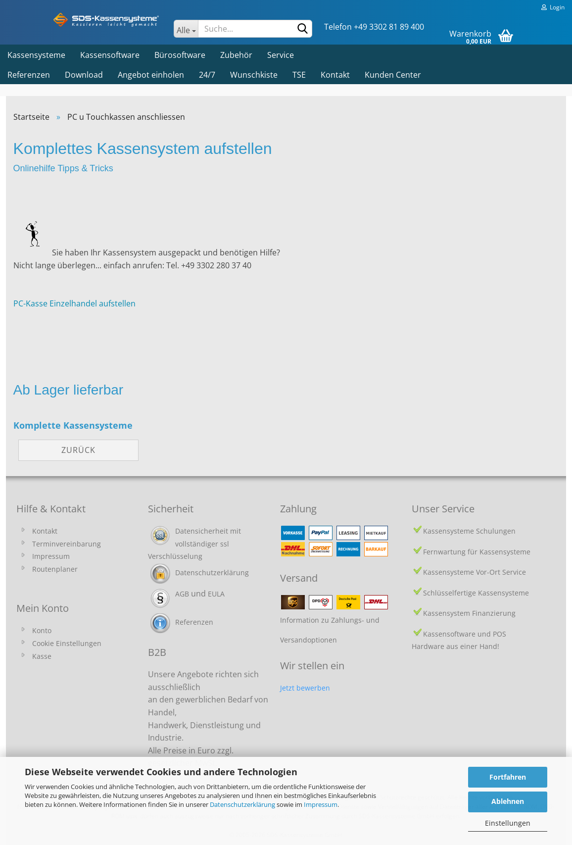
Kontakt (335, 74)
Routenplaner (55, 569)
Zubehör (236, 55)
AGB (182, 593)
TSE (299, 74)
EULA (216, 593)
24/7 (207, 74)
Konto (41, 630)
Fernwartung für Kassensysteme (476, 551)
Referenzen (28, 74)
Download (84, 74)
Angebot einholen (151, 74)
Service (280, 55)
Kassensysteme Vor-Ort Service (474, 572)
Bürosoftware (179, 55)
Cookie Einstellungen (66, 643)
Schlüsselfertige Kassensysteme (476, 592)
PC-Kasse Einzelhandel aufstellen (74, 303)
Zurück (78, 450)
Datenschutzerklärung (242, 804)
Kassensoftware (110, 55)
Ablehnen (507, 801)
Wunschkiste (254, 74)
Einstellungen (507, 823)
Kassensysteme (36, 55)
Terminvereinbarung (66, 543)
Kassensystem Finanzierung (469, 613)
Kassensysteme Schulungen (469, 531)
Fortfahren (507, 777)
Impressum (320, 804)
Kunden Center (393, 74)
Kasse (41, 656)
